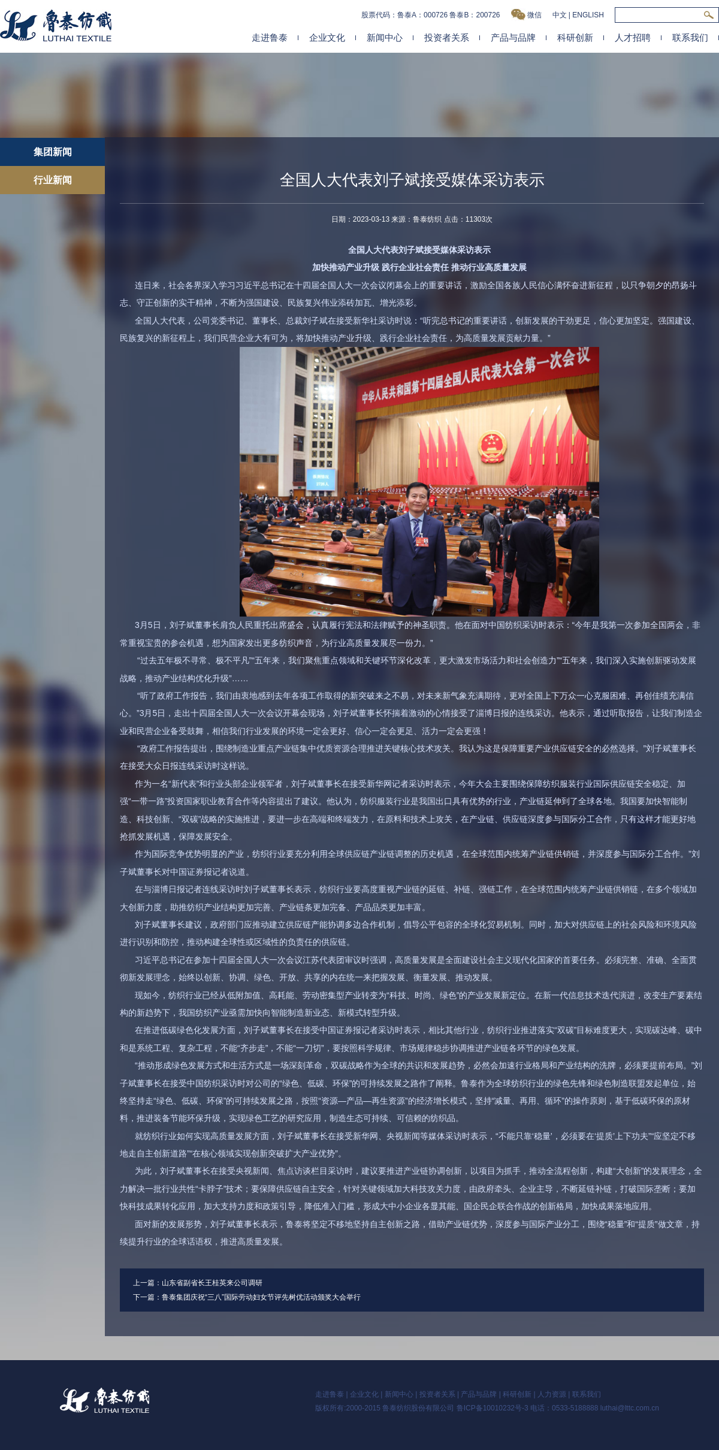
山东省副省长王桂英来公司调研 (212, 1283)
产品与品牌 (513, 37)
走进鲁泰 (270, 37)
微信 (526, 14)
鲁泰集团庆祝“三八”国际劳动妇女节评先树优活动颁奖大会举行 (261, 1297)
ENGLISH (588, 15)
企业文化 (327, 37)
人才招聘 (633, 37)
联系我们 (690, 37)
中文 (559, 15)
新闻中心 (385, 37)
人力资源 (551, 1394)
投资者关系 (446, 37)
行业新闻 (53, 180)
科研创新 (575, 37)
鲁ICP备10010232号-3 (492, 1408)
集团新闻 (53, 152)
